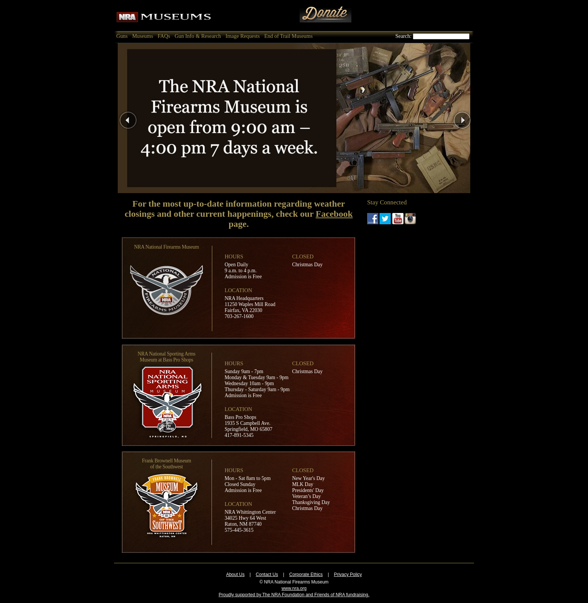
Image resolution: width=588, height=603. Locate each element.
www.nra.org (294, 588)
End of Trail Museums (288, 36)
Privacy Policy (348, 574)
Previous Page (147, 117)
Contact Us (267, 574)
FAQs (164, 36)
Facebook (334, 214)
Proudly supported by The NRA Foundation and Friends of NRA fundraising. (294, 594)
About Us (235, 574)
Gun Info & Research (198, 36)
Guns (122, 36)
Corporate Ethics (305, 574)
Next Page (476, 117)
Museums (142, 36)
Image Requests (242, 36)
